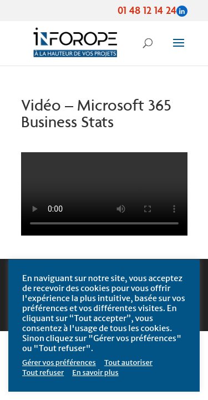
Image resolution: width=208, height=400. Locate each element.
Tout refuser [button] (43, 372)
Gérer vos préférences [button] (59, 362)
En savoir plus (95, 372)
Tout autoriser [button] (128, 362)
